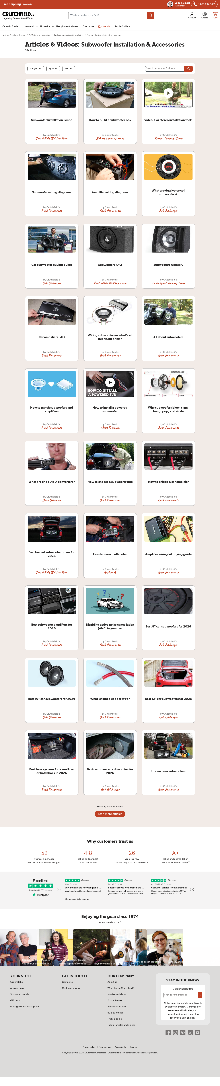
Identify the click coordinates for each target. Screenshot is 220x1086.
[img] (195, 4)
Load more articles (110, 813)
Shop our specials (19, 994)
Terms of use (105, 1047)
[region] (110, 947)
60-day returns (115, 1013)
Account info (17, 988)
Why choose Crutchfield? (120, 988)
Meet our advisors (116, 994)
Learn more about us (110, 922)
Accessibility (120, 1047)
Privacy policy (89, 1047)
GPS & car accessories (39, 35)
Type (53, 68)
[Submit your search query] (150, 15)
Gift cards (15, 1000)
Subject (35, 68)
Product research (116, 1000)
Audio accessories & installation (68, 35)
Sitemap (133, 1047)
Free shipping (17, 4)
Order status (16, 982)
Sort (68, 68)
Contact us (67, 982)
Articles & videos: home (13, 35)
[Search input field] (111, 15)
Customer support (71, 988)
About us (112, 982)
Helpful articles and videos (121, 1025)
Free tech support (116, 1007)
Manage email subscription (24, 1007)
